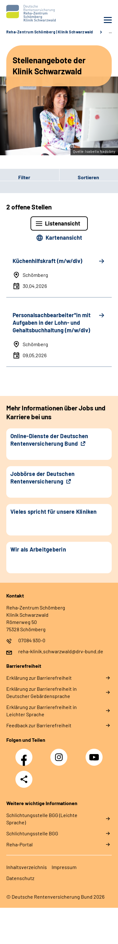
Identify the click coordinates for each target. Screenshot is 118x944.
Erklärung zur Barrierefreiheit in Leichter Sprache (41, 710)
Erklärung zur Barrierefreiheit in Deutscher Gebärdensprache (41, 692)
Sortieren (88, 177)
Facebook (25, 754)
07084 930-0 (31, 640)
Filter (15, 177)
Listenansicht (62, 223)
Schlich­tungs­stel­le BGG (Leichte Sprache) (41, 818)
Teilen (24, 779)
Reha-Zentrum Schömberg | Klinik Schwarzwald (49, 32)
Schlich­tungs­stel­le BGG (32, 833)
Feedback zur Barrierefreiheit (38, 725)
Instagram (60, 754)
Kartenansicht (64, 237)
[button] (29, 177)
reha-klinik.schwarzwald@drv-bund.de (60, 651)
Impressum (64, 867)
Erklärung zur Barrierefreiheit (39, 678)
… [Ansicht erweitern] (110, 32)
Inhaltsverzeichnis (26, 867)
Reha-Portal (19, 844)
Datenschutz (20, 878)
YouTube (95, 754)
